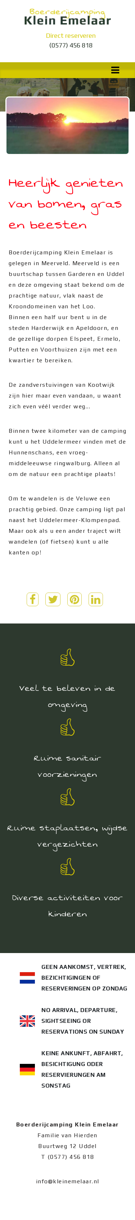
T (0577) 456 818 (67, 1156)
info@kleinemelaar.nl (67, 1181)
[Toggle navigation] (115, 70)
